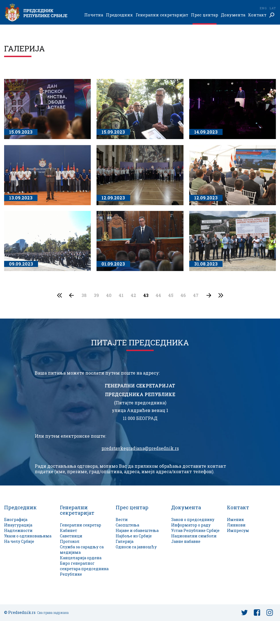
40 (109, 295)
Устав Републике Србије (195, 530)
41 (121, 295)
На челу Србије (19, 541)
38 (84, 295)
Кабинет (68, 530)
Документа (233, 15)
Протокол (70, 541)
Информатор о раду (191, 525)
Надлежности (18, 530)
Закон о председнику (192, 519)
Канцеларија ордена (80, 557)
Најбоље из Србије (134, 535)
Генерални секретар (80, 525)
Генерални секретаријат (162, 15)
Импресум (238, 530)
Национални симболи (194, 535)
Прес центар (204, 15)
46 (183, 295)
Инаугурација (18, 525)
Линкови (236, 525)
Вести (122, 519)
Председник (119, 15)
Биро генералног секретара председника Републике (84, 569)
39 (96, 295)
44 (158, 295)
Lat (272, 8)
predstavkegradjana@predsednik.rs (140, 448)
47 (196, 295)
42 (133, 295)
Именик (235, 519)
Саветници (71, 535)
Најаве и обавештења (137, 530)
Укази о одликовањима (27, 535)
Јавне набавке (185, 541)
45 (170, 295)
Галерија (124, 541)
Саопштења (127, 525)
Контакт (257, 15)
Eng (263, 8)
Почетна (93, 15)
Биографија (15, 519)
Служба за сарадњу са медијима (82, 549)
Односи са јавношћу (136, 546)
